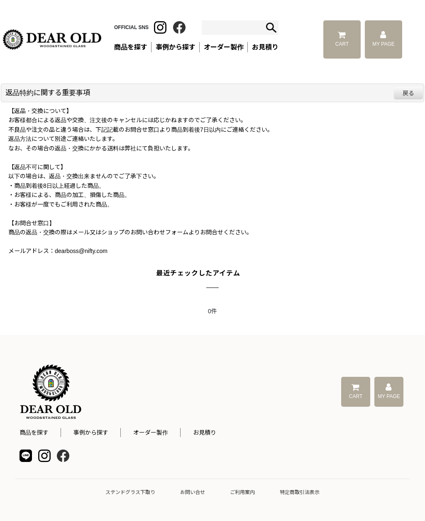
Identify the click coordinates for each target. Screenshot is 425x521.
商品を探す (34, 432)
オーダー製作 (224, 47)
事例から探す (90, 432)
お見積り (204, 432)
